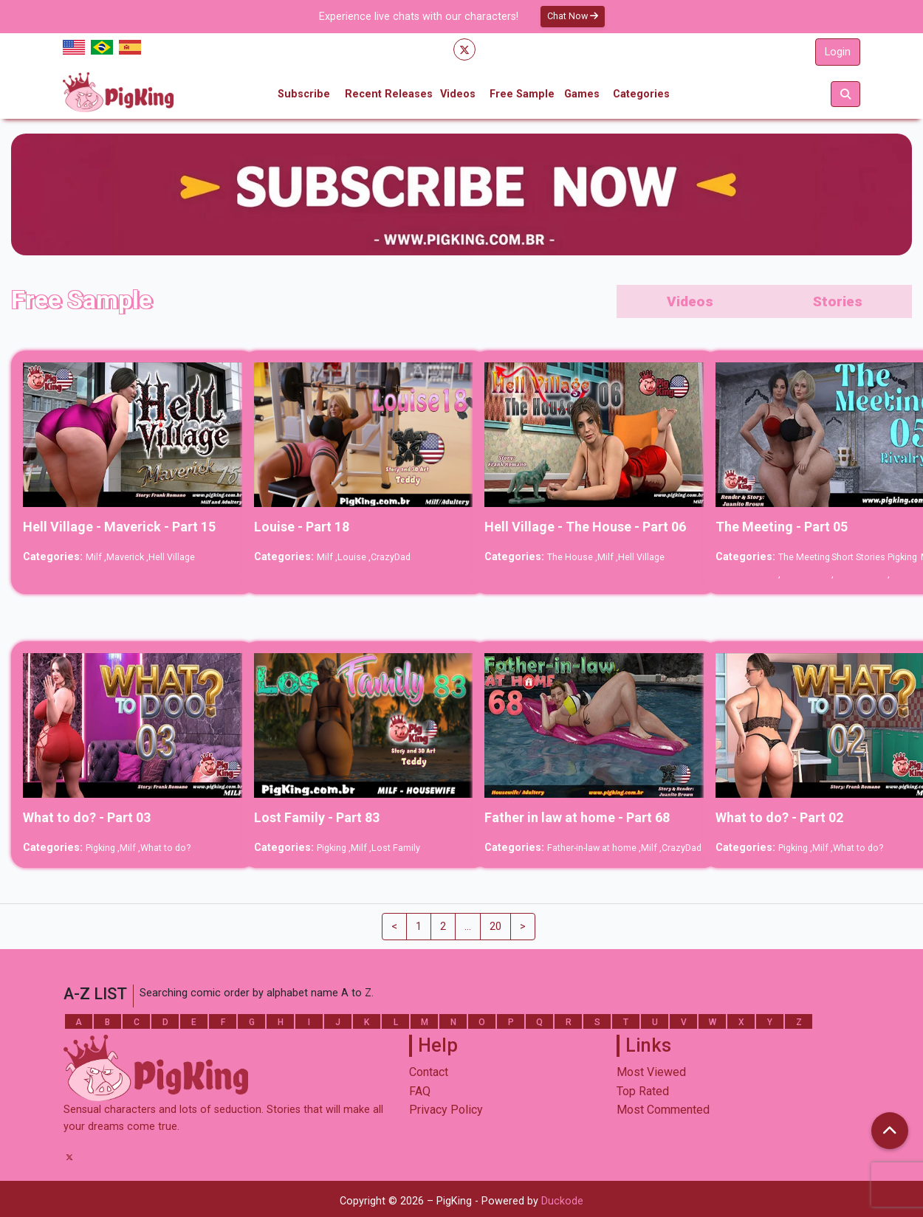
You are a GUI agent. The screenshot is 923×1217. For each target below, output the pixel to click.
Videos (458, 94)
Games (582, 94)
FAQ (419, 1091)
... (467, 926)
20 (495, 926)
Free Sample (522, 94)
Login (838, 52)
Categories (641, 94)
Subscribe (304, 94)
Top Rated (643, 1091)
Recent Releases (389, 94)
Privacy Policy (446, 1110)
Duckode (562, 1201)
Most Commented (663, 1110)
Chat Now (572, 15)
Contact (428, 1072)
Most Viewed (651, 1072)
